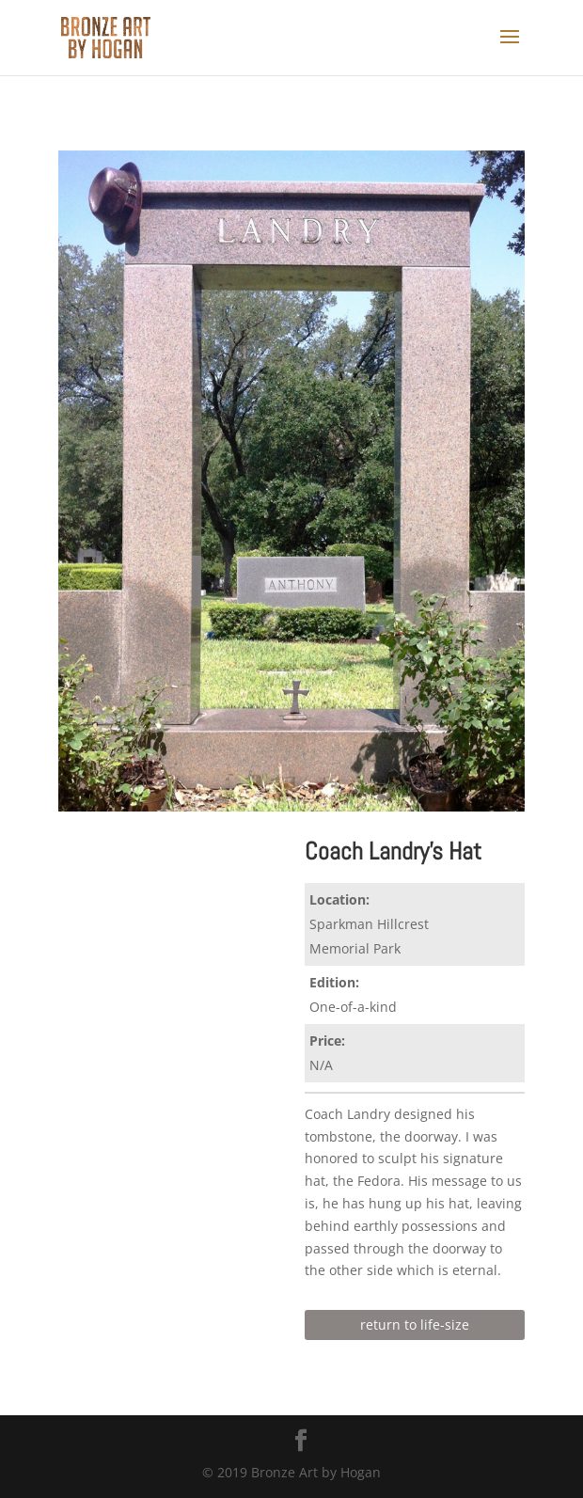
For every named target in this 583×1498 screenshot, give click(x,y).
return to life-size (414, 1324)
